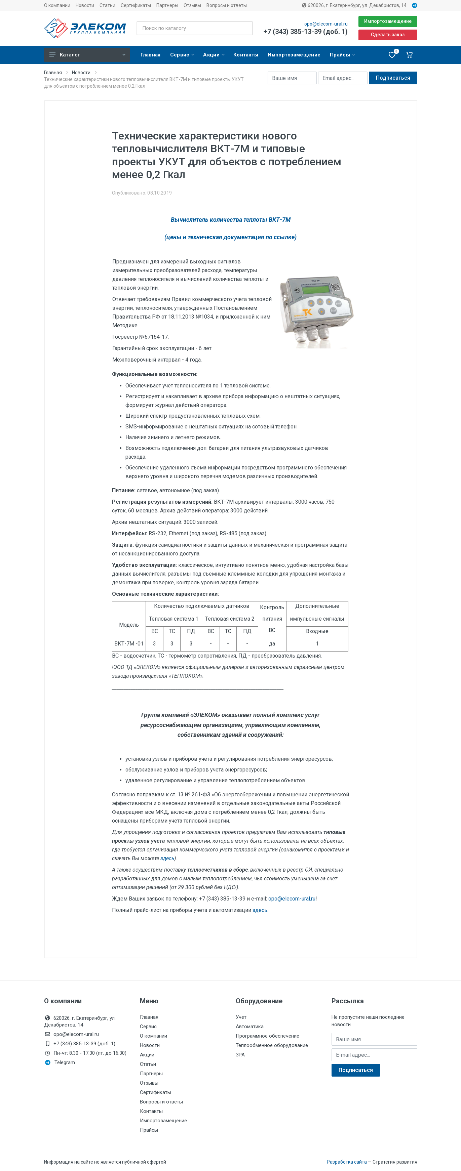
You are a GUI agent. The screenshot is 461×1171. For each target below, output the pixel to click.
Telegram (60, 1062)
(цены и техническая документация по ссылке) (230, 237)
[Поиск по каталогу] (195, 28)
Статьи (107, 5)
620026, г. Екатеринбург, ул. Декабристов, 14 (354, 5)
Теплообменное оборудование (272, 1045)
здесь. (260, 910)
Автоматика (250, 1026)
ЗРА (240, 1055)
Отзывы (192, 5)
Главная (53, 72)
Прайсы (149, 1130)
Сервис (148, 1026)
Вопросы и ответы (226, 5)
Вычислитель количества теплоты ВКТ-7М (231, 219)
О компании (57, 5)
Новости (85, 5)
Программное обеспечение (267, 1036)
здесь (167, 858)
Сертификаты (136, 5)
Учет (241, 1017)
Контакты (151, 1111)
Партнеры (167, 5)
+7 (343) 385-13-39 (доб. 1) (306, 32)
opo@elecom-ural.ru (326, 24)
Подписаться (393, 78)
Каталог (87, 55)
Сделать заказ (388, 34)
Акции (147, 1055)
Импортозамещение (388, 21)
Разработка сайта (347, 1162)
